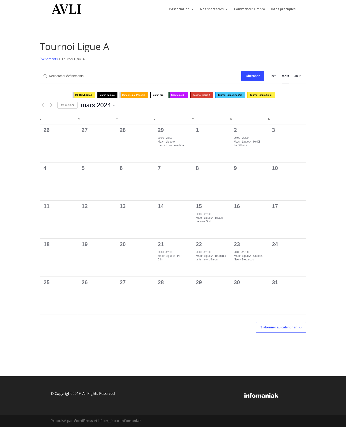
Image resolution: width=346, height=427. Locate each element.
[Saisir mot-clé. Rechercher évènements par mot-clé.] (140, 76)
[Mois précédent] (42, 105)
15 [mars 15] (199, 206)
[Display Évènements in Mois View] (285, 76)
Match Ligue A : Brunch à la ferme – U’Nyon (211, 257)
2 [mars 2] (235, 130)
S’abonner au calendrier (279, 327)
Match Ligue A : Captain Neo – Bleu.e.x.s (248, 257)
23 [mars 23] (237, 244)
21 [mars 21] (161, 244)
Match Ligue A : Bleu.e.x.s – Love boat (171, 143)
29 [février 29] (161, 130)
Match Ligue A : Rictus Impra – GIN (209, 219)
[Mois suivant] (51, 105)
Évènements (49, 59)
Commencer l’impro (249, 9)
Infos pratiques (283, 9)
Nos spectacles (212, 9)
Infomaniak (131, 420)
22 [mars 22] (199, 244)
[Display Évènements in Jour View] (298, 76)
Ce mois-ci (67, 105)
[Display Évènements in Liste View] (273, 76)
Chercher (253, 76)
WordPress (83, 420)
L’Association (179, 9)
